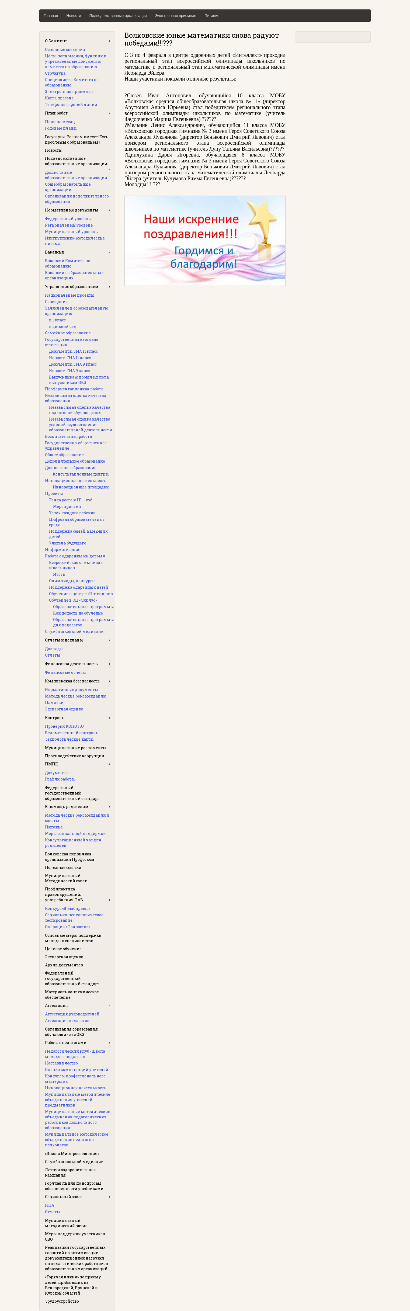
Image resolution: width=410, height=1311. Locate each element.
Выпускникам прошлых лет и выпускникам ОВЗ (79, 379)
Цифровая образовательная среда (76, 522)
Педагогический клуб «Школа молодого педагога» (75, 1054)
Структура (55, 73)
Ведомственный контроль (71, 732)
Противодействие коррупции (74, 755)
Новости (73, 15)
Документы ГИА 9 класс (73, 364)
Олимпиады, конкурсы (72, 580)
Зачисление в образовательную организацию (76, 311)
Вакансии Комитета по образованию (67, 263)
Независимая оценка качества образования (75, 398)
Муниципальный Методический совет (66, 878)
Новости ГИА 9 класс (69, 370)
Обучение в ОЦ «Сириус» (73, 600)
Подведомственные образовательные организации (76, 161)
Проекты (54, 493)
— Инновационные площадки (79, 487)
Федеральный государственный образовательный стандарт (72, 793)
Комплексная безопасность (72, 681)
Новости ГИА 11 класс (70, 357)
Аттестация (56, 1005)
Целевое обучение (63, 948)
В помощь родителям (67, 806)
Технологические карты (69, 739)
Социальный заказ (63, 1196)
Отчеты (52, 655)
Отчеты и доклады (64, 640)
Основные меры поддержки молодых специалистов (73, 938)
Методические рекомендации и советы (77, 818)
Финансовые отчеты (65, 672)
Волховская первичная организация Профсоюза (69, 856)
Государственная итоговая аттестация (71, 342)
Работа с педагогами (65, 1042)
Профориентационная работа (74, 388)
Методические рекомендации (75, 696)
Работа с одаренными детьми (75, 556)
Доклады (54, 648)
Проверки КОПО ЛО (64, 726)
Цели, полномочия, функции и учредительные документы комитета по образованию (75, 61)
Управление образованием (72, 286)
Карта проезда (59, 97)
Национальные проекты (70, 295)
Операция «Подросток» (67, 926)
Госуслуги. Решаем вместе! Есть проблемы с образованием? (76, 139)
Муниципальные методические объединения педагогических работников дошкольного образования (77, 1119)
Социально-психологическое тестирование (74, 917)
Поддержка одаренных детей (78, 587)
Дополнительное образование (75, 461)
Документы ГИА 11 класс (73, 351)
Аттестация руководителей (72, 1014)
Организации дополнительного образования (77, 198)
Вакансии (54, 252)
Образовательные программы (83, 606)
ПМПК (51, 764)
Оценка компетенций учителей (76, 1069)
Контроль (54, 717)
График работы (60, 779)
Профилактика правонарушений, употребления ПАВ (64, 894)
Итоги (59, 574)
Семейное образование (68, 332)
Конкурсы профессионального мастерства (75, 1078)
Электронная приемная (175, 15)
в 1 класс (57, 319)
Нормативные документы (71, 210)
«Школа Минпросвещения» (72, 1153)
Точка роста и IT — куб (70, 499)
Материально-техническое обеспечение (72, 994)
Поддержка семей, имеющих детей (78, 534)
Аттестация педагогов (67, 1020)
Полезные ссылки (63, 867)
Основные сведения (65, 49)
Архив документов (64, 964)
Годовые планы (61, 128)
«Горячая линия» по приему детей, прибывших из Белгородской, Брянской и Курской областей (73, 1285)
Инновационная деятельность (75, 480)
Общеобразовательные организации (68, 187)
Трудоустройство (62, 1301)
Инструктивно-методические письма (75, 240)
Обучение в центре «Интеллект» (81, 593)
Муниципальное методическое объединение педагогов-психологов (76, 1139)
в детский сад (62, 326)
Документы (57, 772)
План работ (56, 113)
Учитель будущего (67, 543)
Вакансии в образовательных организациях (74, 275)
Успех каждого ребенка (72, 512)
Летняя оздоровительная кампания (70, 1172)
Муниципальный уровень (71, 231)
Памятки (54, 702)
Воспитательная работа (68, 436)
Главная (51, 15)
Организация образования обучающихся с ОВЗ (71, 1031)
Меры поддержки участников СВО (75, 1236)
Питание (211, 15)
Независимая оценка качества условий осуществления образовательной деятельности (80, 424)
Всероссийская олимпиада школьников (76, 565)
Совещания (56, 301)
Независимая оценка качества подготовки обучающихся (79, 410)
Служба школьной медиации (74, 631)
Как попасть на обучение (78, 613)
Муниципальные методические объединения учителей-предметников (77, 1100)
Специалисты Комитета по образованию (72, 82)
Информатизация (63, 549)
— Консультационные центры (79, 474)
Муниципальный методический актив (66, 1223)
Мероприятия (67, 506)
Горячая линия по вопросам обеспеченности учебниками (74, 1186)
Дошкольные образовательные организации (76, 175)
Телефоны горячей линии (71, 104)
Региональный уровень (69, 225)
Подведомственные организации (118, 15)
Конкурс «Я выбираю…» (67, 908)
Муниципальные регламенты (75, 747)
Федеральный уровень (68, 218)
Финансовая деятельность (71, 663)
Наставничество (61, 1063)
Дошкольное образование (70, 467)
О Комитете (56, 40)
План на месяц (60, 121)
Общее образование (64, 454)
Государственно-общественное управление (76, 445)
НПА (49, 1205)
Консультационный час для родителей (73, 842)
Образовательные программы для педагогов (83, 622)
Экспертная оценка (64, 709)
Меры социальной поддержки (75, 833)
